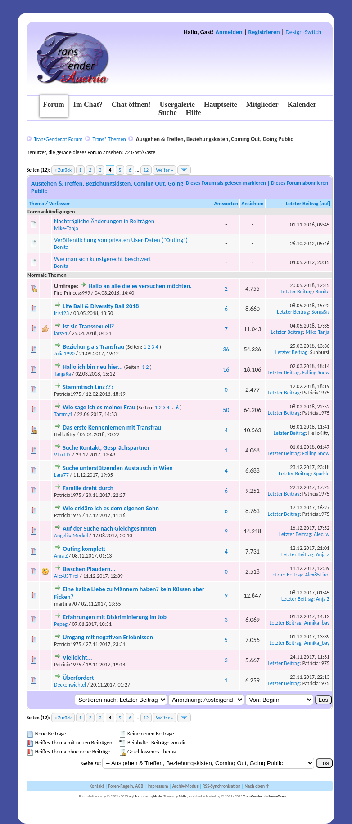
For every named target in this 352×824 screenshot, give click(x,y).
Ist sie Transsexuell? (88, 326)
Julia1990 (64, 353)
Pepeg (61, 624)
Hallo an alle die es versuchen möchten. (140, 286)
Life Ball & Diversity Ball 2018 (101, 306)
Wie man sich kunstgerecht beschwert (102, 259)
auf (325, 203)
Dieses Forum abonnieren (299, 183)
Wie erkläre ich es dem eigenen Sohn (111, 508)
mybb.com (136, 796)
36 (226, 349)
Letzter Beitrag (302, 203)
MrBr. (183, 796)
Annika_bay (317, 623)
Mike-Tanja (66, 228)
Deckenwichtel (70, 685)
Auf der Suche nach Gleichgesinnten (109, 528)
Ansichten (252, 203)
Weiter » (164, 170)
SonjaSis (320, 312)
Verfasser (59, 203)
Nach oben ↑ (257, 786)
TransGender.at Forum (58, 139)
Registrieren (264, 32)
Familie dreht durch (88, 488)
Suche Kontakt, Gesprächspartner (106, 448)
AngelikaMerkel (71, 535)
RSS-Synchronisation (221, 786)
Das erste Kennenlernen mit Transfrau (112, 427)
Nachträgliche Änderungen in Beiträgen (104, 221)
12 (146, 170)
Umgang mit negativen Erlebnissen (108, 637)
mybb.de (155, 796)
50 (226, 410)
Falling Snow (316, 372)
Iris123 (61, 313)
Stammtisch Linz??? (88, 387)
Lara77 (61, 475)
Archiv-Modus (185, 786)
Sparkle (321, 473)
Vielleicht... (77, 657)
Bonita (61, 247)
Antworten (226, 203)
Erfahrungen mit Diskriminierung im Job (115, 617)
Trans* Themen (109, 139)
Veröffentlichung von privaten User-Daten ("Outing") (121, 240)
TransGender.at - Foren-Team (264, 796)
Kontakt (97, 786)
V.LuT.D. (62, 455)
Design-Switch (303, 32)
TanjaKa (62, 374)
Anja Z (61, 556)
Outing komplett (84, 549)
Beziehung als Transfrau (93, 346)
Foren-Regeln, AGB (126, 786)
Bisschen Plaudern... (89, 569)
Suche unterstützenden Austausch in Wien (117, 468)
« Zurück (63, 170)
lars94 (60, 333)
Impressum (157, 786)
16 (226, 369)
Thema (36, 203)
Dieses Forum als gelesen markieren (226, 183)
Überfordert (78, 678)
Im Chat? (88, 104)
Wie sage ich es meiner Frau (99, 407)
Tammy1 (63, 414)
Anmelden (229, 32)
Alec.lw (321, 534)
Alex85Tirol (66, 576)
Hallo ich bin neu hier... (92, 367)
